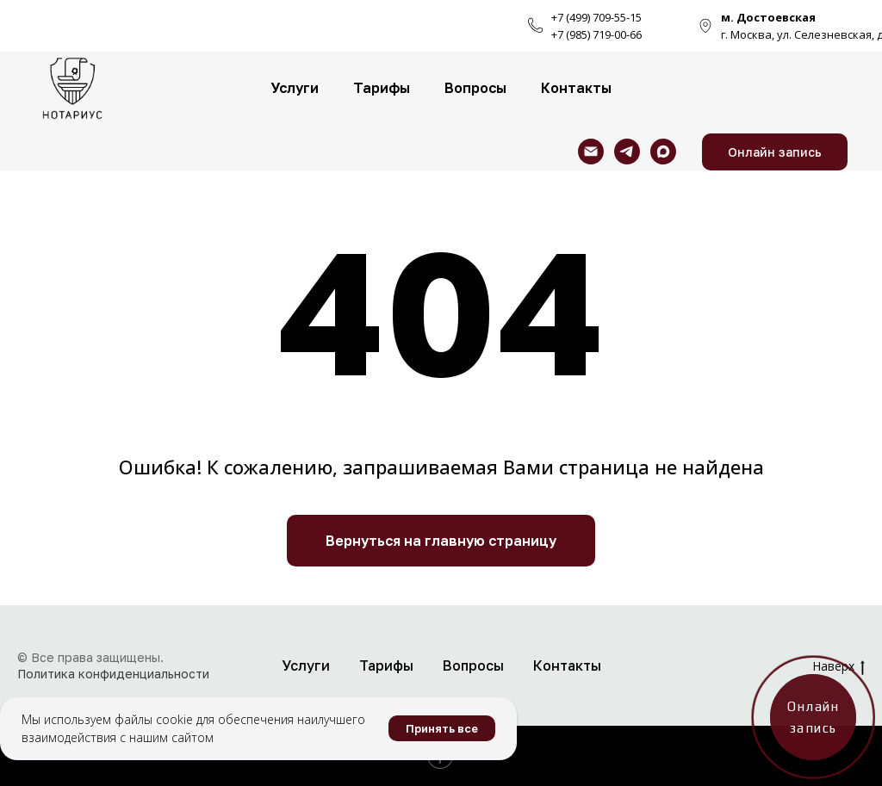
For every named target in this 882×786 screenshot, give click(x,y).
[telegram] (627, 151)
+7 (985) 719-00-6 (593, 34)
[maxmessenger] (663, 151)
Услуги (294, 87)
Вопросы (475, 87)
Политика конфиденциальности (113, 673)
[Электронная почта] (591, 151)
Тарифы (381, 87)
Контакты (576, 87)
